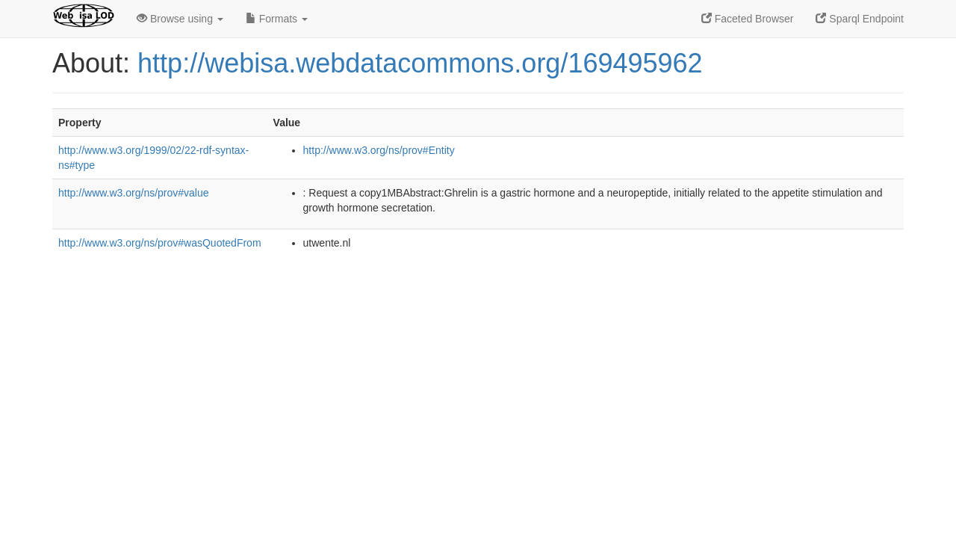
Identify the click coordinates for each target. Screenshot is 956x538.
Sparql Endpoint (860, 19)
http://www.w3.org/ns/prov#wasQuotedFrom (159, 243)
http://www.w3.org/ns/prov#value (133, 193)
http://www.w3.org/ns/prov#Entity (379, 150)
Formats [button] (277, 19)
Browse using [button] (180, 19)
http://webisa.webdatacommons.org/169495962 (420, 63)
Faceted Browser (747, 19)
